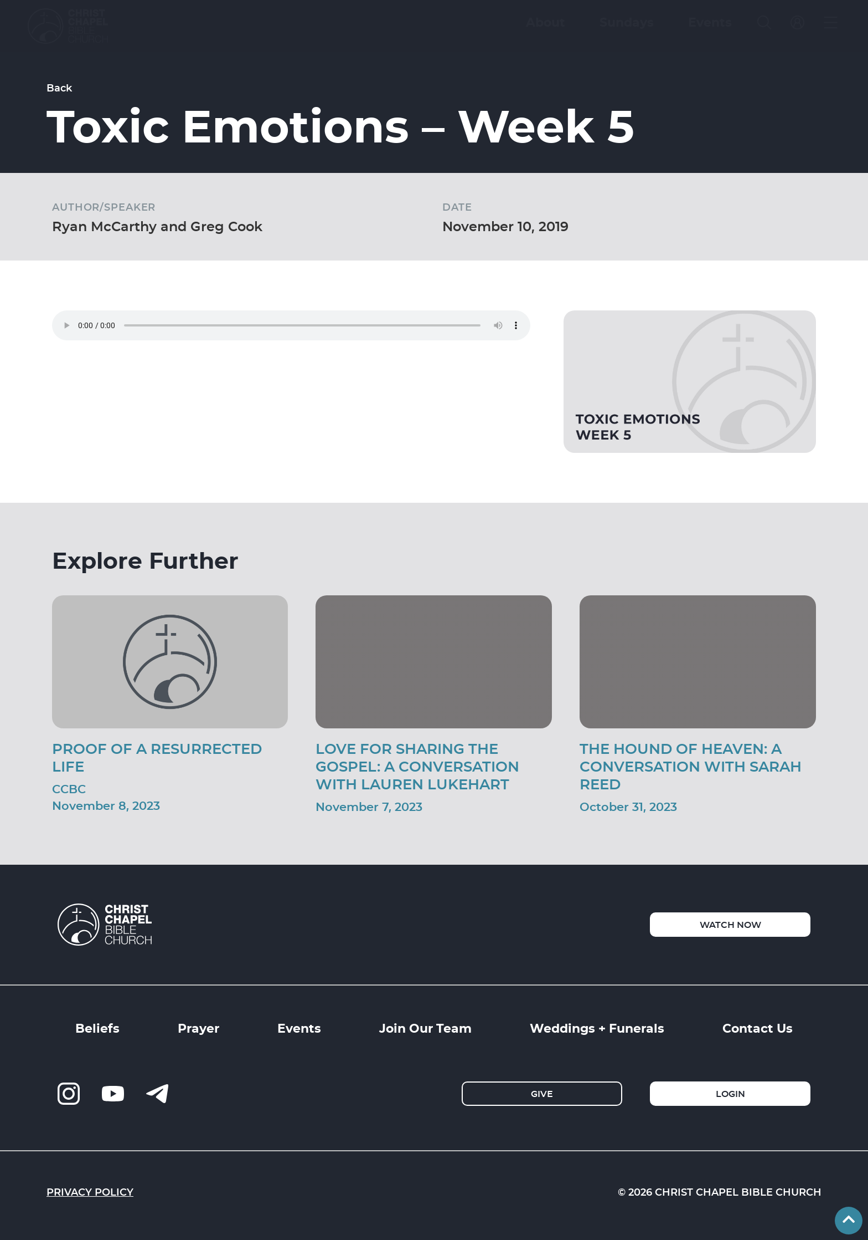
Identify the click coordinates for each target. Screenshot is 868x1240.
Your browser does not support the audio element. (291, 325)
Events (299, 1027)
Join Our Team (425, 1027)
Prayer (198, 1027)
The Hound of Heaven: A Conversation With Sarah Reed (691, 765)
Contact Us (757, 1027)
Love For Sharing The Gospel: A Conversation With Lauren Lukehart (417, 765)
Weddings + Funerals (597, 1027)
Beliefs (97, 1027)
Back (59, 87)
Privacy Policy (89, 1191)
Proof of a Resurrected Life (157, 756)
